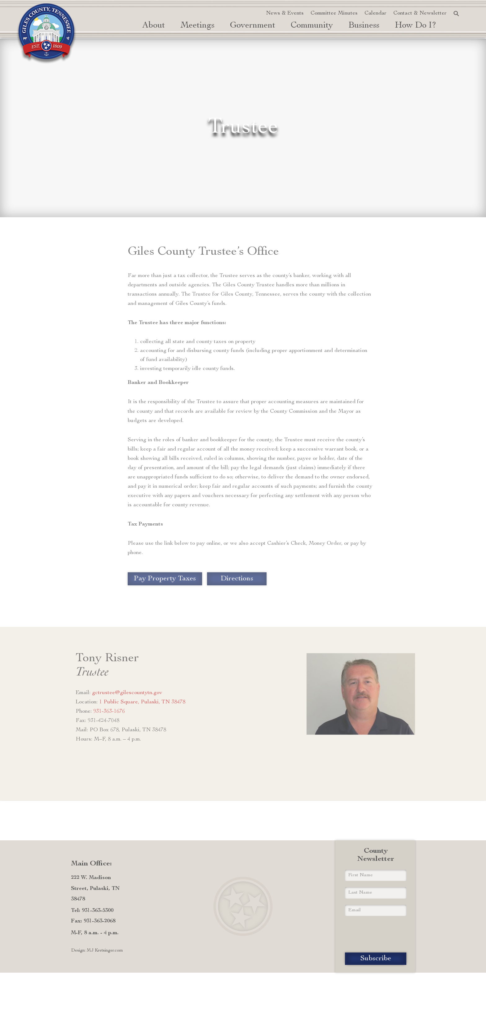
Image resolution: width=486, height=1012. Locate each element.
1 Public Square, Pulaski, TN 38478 (142, 702)
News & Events (285, 13)
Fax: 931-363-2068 (93, 921)
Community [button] (312, 25)
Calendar (376, 13)
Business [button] (363, 25)
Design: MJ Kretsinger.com (97, 950)
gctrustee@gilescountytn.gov (127, 693)
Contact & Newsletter (420, 13)
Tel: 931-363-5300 (92, 910)
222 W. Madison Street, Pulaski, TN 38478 (95, 888)
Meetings (197, 25)
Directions (237, 579)
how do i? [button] (415, 25)
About (153, 25)
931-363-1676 (109, 711)
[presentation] (375, 934)
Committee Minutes (334, 13)
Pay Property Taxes (165, 579)
